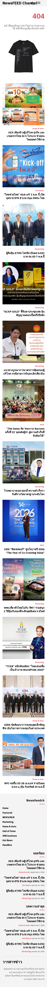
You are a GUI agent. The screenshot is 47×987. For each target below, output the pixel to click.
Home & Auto (38, 129)
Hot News (39, 191)
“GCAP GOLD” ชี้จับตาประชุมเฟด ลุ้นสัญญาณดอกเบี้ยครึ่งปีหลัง (23, 313)
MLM (42, 425)
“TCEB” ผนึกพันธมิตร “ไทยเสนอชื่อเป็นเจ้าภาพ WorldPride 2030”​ (24, 668)
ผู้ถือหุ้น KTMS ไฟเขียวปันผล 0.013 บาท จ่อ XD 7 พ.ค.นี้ (25, 255)
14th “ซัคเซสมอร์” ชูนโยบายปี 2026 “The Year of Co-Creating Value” (24, 551)
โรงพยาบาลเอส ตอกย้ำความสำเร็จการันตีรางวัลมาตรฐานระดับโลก (24, 492)
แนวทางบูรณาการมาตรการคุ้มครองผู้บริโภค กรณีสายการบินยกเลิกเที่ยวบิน (23, 372)
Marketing (39, 249)
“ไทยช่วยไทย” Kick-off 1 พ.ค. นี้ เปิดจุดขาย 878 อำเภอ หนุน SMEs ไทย (24, 196)
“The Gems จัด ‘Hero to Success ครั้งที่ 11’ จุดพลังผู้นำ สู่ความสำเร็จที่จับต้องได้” (24, 432)
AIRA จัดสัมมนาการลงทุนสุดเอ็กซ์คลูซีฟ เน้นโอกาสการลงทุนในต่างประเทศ (23, 726)
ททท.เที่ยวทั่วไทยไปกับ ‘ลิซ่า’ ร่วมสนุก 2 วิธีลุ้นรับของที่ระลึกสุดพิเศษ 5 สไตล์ (24, 609)
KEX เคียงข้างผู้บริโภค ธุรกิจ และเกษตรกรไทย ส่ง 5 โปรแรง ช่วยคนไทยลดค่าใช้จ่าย (25, 136)
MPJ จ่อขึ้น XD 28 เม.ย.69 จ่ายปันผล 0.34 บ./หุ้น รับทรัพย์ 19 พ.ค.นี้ (24, 785)
